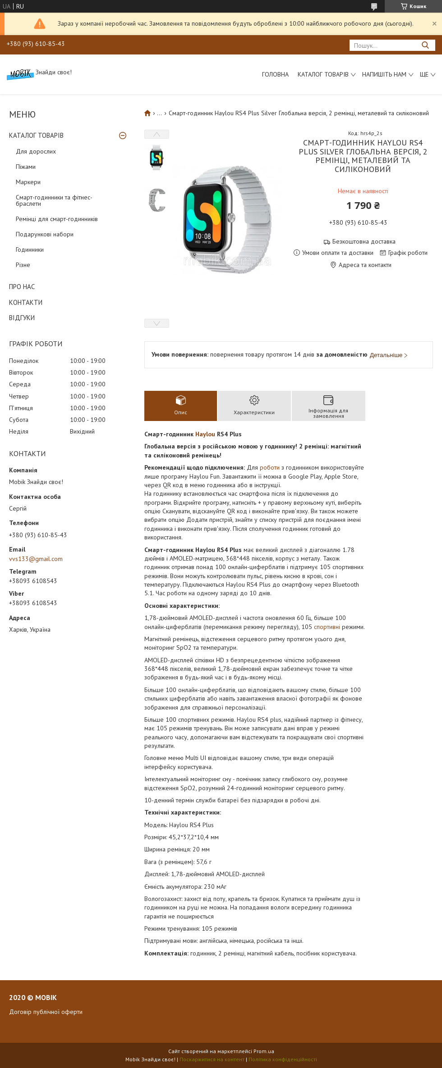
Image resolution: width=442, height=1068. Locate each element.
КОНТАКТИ (25, 302)
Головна (275, 74)
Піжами (26, 167)
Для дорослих (36, 151)
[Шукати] (425, 45)
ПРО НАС (22, 286)
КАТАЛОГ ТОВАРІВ (36, 135)
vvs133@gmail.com (36, 559)
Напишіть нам (384, 74)
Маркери (28, 182)
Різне (23, 265)
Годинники (30, 249)
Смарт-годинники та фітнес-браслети (54, 200)
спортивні (327, 627)
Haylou (205, 434)
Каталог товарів (323, 74)
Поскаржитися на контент (212, 1059)
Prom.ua (263, 1051)
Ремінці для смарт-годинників (57, 219)
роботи (270, 467)
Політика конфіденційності (283, 1059)
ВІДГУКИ (22, 317)
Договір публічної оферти (46, 1012)
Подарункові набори (45, 234)
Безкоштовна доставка (364, 241)
